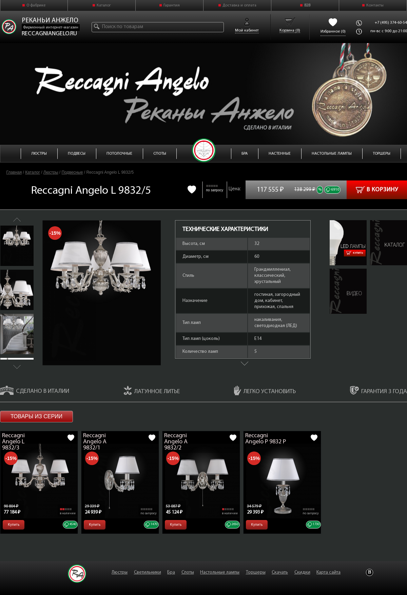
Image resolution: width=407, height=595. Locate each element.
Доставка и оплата (239, 5)
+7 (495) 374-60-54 (391, 23)
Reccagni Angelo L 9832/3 (13, 442)
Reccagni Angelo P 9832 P (265, 439)
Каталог (104, 5)
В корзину (377, 189)
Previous (17, 219)
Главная (14, 172)
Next (17, 367)
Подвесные (72, 172)
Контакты (375, 5)
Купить (354, 253)
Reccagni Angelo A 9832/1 (94, 442)
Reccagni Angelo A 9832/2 (176, 442)
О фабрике (35, 5)
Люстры (50, 172)
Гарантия (171, 5)
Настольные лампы (219, 572)
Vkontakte (369, 572)
